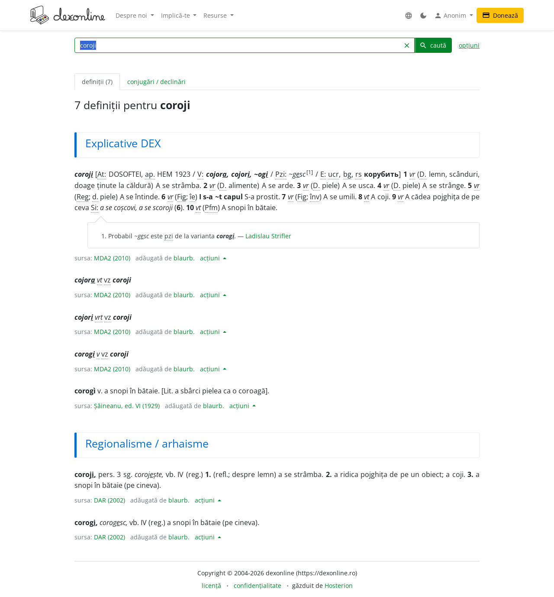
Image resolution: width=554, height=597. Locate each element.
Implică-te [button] (176, 15)
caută (432, 45)
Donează (500, 15)
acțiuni (211, 258)
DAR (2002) (109, 500)
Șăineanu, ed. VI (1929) (127, 406)
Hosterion (339, 585)
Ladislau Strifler (268, 236)
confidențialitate (257, 585)
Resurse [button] (216, 15)
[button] (408, 15)
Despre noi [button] (132, 15)
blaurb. (184, 258)
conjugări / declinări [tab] (156, 82)
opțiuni (469, 45)
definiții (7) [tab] (97, 82)
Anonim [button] (451, 15)
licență (211, 585)
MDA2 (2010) (112, 258)
